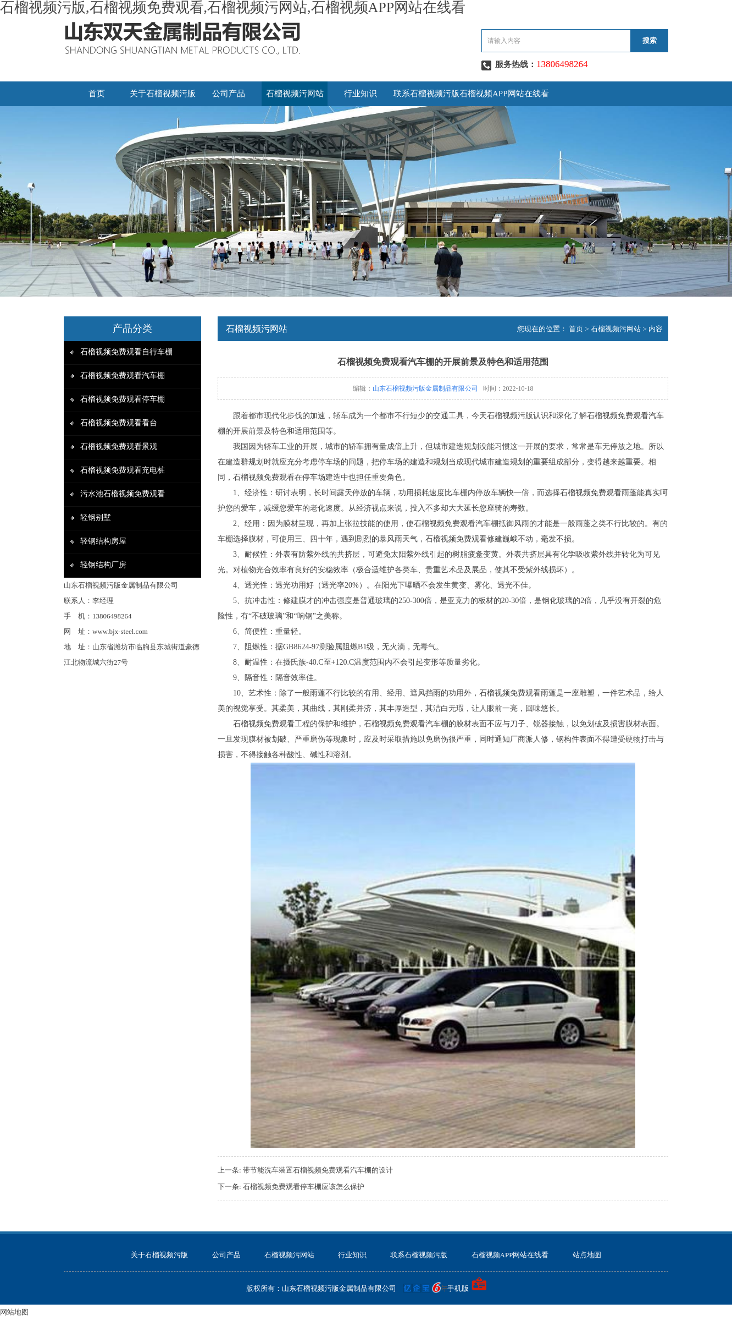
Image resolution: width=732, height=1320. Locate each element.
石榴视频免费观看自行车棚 (126, 352)
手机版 (458, 1288)
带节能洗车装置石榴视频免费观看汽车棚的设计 (318, 1170)
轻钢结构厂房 (103, 565)
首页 (96, 93)
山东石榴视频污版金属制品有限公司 (425, 388)
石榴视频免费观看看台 (118, 423)
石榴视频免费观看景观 (118, 446)
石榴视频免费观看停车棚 (122, 399)
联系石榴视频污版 (426, 93)
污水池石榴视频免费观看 (122, 494)
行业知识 (360, 93)
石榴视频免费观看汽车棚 (122, 375)
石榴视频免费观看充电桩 (122, 470)
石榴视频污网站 (295, 93)
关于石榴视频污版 (163, 93)
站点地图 (587, 1255)
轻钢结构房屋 (103, 541)
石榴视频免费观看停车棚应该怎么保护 (303, 1186)
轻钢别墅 (95, 517)
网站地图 (14, 1312)
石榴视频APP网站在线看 (504, 93)
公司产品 (228, 93)
